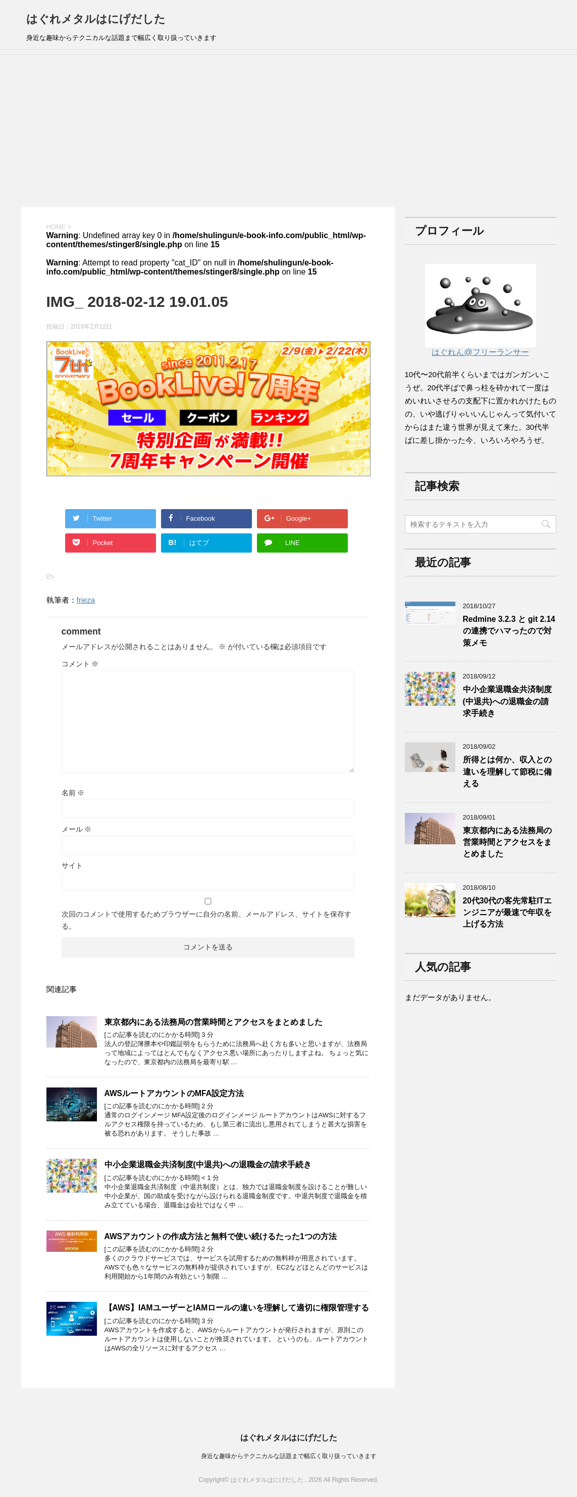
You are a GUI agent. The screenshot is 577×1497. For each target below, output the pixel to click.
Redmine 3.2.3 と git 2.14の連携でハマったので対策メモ (509, 631)
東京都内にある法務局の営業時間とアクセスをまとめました (213, 1022)
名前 (73, 793)
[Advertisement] (288, 131)
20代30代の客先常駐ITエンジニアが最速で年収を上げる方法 (507, 912)
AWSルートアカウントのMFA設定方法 (174, 1093)
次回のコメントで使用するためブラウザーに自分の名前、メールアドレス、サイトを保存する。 (206, 920)
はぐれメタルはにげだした (96, 19)
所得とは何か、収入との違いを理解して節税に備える (507, 771)
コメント (80, 664)
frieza (86, 600)
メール (77, 829)
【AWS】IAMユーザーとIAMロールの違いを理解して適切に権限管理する (237, 1307)
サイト (72, 865)
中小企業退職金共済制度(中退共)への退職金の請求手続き (207, 1164)
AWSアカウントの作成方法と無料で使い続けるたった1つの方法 (220, 1236)
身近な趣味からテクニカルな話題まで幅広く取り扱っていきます (289, 1456)
